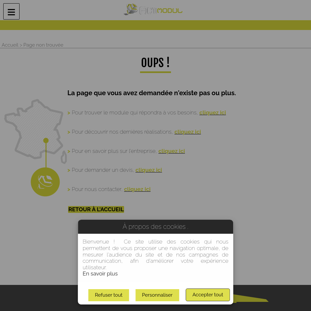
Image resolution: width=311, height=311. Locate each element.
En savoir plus (100, 273)
